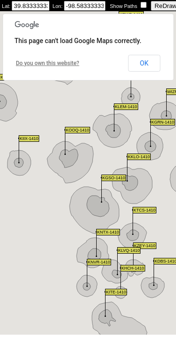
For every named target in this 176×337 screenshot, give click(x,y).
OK (144, 63)
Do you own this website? (47, 63)
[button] (133, 222)
